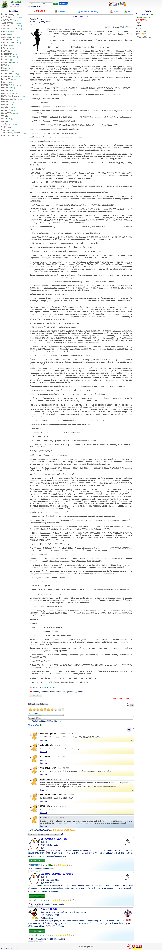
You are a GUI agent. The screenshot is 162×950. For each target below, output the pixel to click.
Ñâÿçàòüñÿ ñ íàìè (143, 37)
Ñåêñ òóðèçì (7, 93)
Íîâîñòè (139, 29)
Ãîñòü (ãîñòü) (46, 745)
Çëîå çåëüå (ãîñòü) (48, 768)
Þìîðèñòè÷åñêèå (8, 135)
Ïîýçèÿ (4, 82)
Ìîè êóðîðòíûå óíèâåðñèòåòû (54, 839)
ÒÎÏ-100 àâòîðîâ (143, 17)
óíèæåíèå (46, 904)
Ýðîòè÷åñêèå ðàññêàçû (9, 949)
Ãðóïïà (4, 31)
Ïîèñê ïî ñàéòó (142, 31)
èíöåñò (80, 692)
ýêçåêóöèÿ (71, 692)
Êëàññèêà (5, 51)
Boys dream (48, 883)
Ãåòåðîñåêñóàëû (9, 28)
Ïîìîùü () (141, 34)
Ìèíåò (3, 59)
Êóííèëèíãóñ (6, 54)
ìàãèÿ (62, 939)
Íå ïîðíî (4, 65)
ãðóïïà (56, 939)
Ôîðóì (138, 26)
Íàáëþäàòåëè (7, 62)
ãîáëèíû (34, 939)
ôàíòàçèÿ (42, 939)
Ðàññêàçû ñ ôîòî (8, 85)
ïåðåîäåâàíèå (36, 869)
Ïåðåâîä (4, 71)
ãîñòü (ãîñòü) (46, 806)
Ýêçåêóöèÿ (6, 124)
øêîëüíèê (60, 904)
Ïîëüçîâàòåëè (141, 20)
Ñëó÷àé (4, 102)
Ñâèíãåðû (5, 90)
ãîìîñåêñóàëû (48, 869)
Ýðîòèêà (5, 130)
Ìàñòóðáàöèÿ (7, 57)
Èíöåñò (4, 48)
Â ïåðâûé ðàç (7, 20)
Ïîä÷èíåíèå (5, 79)
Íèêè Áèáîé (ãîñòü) (48, 734)
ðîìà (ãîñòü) (45, 756)
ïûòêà (52, 692)
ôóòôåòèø (44, 692)
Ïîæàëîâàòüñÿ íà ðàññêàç (122, 698)
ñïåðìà (33, 904)
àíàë (39, 904)
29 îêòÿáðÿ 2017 (50, 845)
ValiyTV (46, 848)
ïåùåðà (50, 939)
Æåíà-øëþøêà (7, 37)
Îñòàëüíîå (5, 68)
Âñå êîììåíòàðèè (143, 14)
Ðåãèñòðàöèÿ (63, 4)
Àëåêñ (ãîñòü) (46, 779)
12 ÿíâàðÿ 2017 (43, 22)
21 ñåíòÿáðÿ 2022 (51, 915)
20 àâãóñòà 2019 (51, 880)
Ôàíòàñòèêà (6, 113)
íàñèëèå (36, 692)
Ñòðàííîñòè (6, 104)
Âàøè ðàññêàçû (8, 23)
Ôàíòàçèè (5, 110)
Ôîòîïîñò (4, 121)
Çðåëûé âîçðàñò (8, 42)
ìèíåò (53, 904)
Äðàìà (4, 34)
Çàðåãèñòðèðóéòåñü (39, 830)
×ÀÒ (138, 23)
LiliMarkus (45, 817)
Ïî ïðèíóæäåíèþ (7, 76)
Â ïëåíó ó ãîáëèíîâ (49, 909)
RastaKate (48, 918)
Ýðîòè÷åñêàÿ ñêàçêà (10, 133)
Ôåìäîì (4, 116)
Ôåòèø (4, 119)
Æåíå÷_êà (41, 19)
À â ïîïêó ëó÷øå (8, 17)
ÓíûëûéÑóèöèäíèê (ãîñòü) (51, 795)
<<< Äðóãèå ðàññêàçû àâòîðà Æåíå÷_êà (44, 721)
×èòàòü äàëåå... (37, 861)
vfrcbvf (44, 718)
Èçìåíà (4, 45)
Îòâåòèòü (43, 740)
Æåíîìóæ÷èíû (7, 40)
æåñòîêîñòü (61, 692)
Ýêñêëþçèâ (6, 127)
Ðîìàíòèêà (5, 88)
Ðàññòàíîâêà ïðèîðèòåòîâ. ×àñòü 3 (57, 874)
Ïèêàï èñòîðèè (7, 73)
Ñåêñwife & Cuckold (10, 96)
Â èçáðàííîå (35, 695)
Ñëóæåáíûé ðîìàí (8, 99)
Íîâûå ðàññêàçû (8, 14)
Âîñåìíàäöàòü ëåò (9, 26)
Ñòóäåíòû (5, 107)
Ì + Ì (32, 24)
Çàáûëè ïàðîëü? (35, 6)
